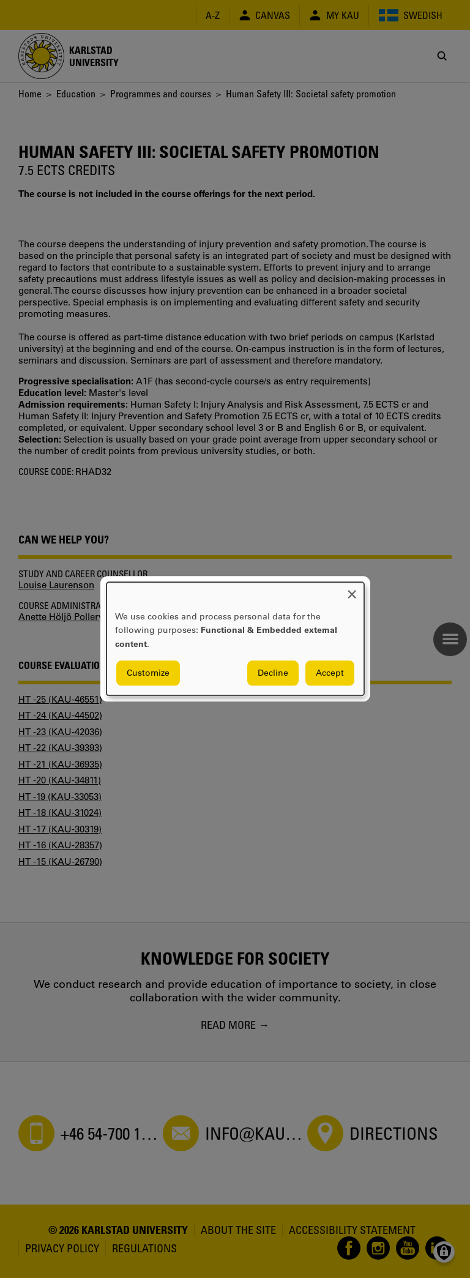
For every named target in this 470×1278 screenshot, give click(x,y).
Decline (273, 673)
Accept (330, 673)
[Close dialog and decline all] (352, 589)
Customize (148, 673)
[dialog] (235, 638)
